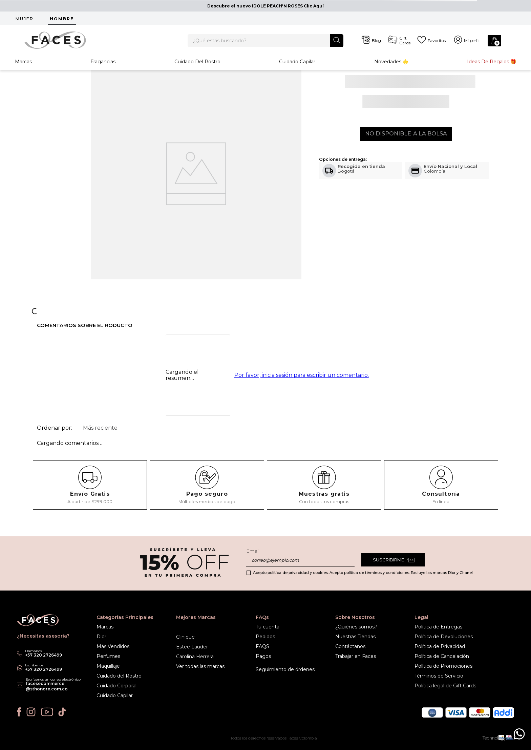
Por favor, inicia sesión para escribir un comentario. (301, 388)
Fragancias (102, 69)
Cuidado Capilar (297, 69)
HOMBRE (62, 18)
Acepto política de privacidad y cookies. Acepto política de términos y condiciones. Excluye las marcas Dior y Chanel (363, 572)
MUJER (25, 18)
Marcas (23, 69)
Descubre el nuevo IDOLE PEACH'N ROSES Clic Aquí (265, 5)
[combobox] (265, 44)
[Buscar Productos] (336, 43)
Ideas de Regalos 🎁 (491, 69)
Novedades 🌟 (391, 69)
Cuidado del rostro (197, 69)
